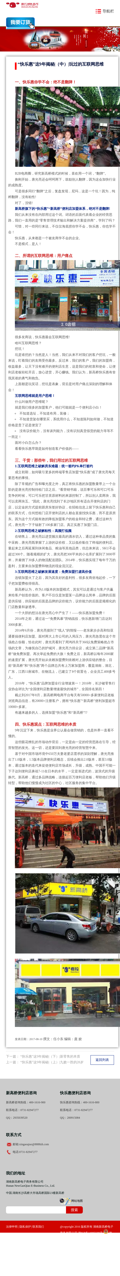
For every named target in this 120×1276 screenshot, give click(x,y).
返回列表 (102, 1060)
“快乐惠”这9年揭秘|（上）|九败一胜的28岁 (52, 1062)
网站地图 (77, 1200)
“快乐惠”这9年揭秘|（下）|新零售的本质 (50, 1056)
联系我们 (38, 1226)
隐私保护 (25, 1226)
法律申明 (12, 1226)
